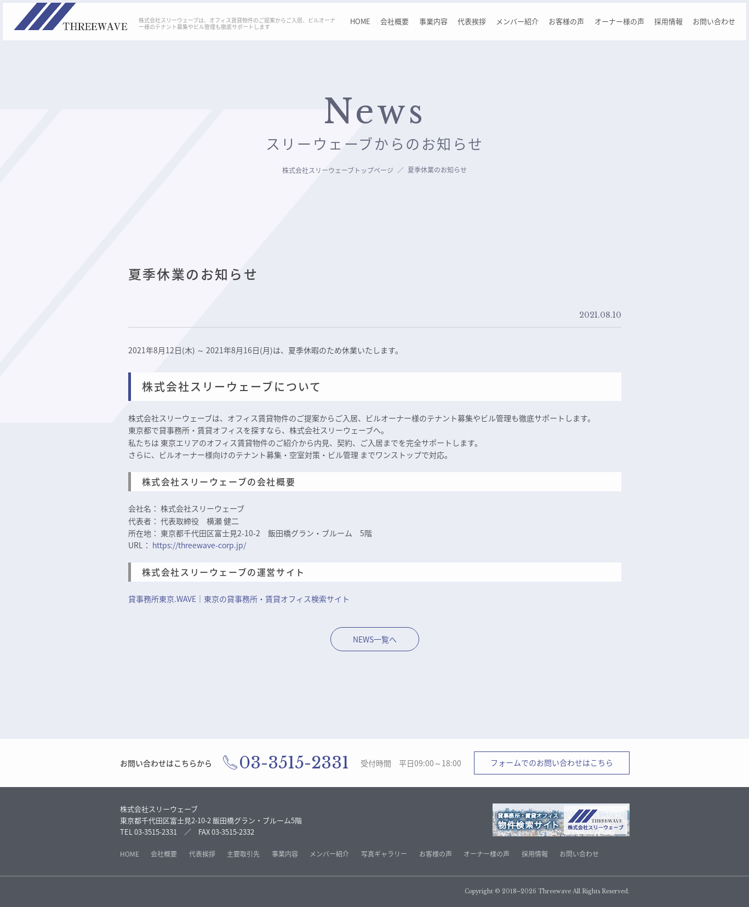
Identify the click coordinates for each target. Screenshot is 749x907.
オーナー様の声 (619, 21)
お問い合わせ (714, 21)
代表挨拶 (472, 21)
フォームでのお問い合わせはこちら (551, 762)
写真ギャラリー (384, 854)
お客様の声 (566, 21)
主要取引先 (243, 854)
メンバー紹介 (517, 21)
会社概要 (394, 21)
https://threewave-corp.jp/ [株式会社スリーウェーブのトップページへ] (199, 544)
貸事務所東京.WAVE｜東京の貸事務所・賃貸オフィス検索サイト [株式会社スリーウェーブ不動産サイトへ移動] (239, 598)
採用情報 (668, 21)
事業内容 (433, 21)
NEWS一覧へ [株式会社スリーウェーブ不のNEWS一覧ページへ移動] (375, 639)
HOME (360, 21)
